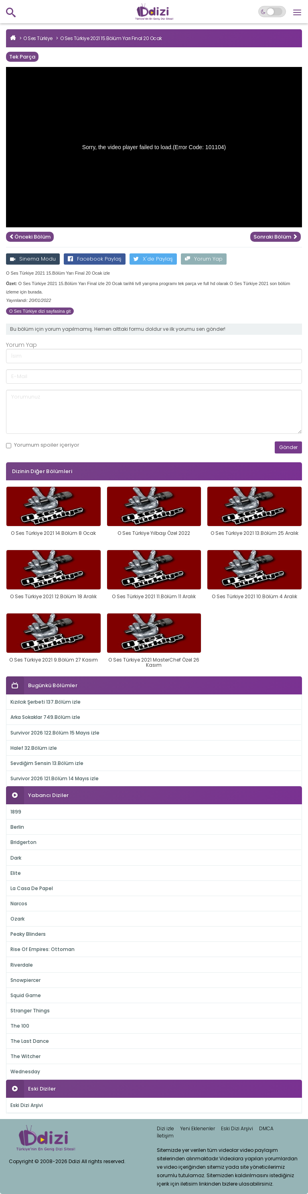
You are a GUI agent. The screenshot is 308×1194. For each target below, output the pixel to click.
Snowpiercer (25, 980)
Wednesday (25, 1071)
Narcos (18, 903)
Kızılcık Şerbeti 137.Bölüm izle (45, 701)
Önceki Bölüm (30, 237)
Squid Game (25, 995)
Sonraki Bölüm (275, 237)
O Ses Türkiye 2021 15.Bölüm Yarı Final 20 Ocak (111, 38)
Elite (15, 873)
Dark (15, 857)
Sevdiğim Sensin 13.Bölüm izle (46, 763)
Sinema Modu (33, 259)
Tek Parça (22, 57)
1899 (15, 811)
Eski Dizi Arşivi (26, 1105)
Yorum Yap (204, 259)
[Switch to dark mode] (272, 11)
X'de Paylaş (153, 259)
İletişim (165, 1135)
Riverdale (21, 964)
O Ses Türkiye (38, 38)
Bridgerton (23, 842)
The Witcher (25, 1056)
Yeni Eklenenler (197, 1128)
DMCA (266, 1128)
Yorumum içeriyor (42, 445)
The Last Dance (29, 1041)
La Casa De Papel (31, 888)
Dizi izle (165, 1128)
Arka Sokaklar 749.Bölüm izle (45, 717)
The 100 (19, 1025)
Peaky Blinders (28, 934)
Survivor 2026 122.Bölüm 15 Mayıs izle (54, 732)
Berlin (17, 827)
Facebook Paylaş (95, 259)
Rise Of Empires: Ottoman (42, 949)
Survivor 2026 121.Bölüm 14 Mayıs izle (54, 778)
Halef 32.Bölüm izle (33, 748)
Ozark (17, 918)
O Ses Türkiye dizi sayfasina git (40, 311)
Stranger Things (30, 1010)
